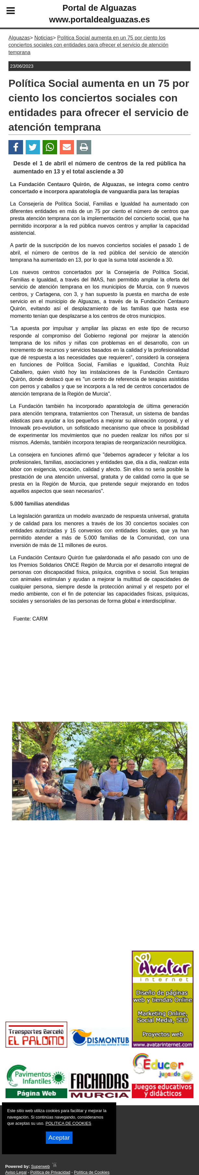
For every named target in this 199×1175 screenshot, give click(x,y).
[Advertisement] (99, 673)
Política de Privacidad (50, 1172)
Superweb (40, 1166)
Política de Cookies (92, 1172)
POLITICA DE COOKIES (68, 1123)
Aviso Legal (16, 1172)
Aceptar (59, 1137)
